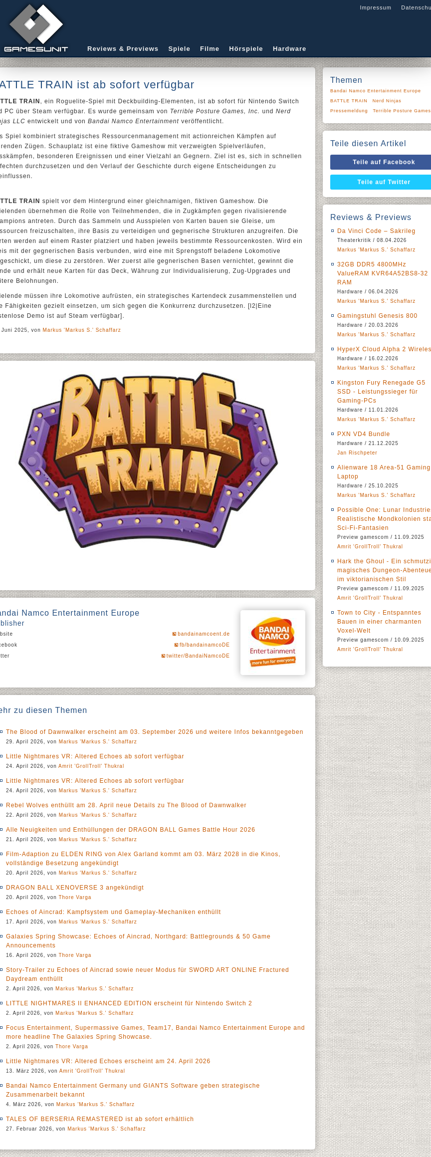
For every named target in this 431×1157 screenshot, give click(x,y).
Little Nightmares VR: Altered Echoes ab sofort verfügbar (95, 756)
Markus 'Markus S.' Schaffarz (82, 330)
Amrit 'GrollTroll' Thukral (91, 766)
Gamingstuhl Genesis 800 (377, 315)
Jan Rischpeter (357, 453)
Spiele (179, 48)
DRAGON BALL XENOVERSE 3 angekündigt (75, 887)
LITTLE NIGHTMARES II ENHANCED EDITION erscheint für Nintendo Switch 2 (129, 1003)
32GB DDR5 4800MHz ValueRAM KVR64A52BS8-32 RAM (382, 273)
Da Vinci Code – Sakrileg (376, 231)
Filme (209, 48)
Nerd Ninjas (387, 100)
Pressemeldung (349, 110)
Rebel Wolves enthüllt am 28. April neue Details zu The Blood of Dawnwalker (126, 805)
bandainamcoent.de (204, 634)
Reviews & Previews (123, 48)
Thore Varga (74, 897)
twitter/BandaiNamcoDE (198, 656)
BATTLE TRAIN (349, 100)
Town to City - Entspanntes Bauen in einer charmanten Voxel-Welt (379, 621)
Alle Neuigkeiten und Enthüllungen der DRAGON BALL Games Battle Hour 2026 (130, 829)
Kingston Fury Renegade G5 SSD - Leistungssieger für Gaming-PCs (381, 391)
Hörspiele (246, 48)
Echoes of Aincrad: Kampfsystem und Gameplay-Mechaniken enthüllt (113, 912)
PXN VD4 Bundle (363, 434)
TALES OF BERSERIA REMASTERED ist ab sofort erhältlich (100, 1119)
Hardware (289, 48)
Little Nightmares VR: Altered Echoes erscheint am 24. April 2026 (108, 1061)
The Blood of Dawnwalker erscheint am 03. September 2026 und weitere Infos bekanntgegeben (154, 731)
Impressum (375, 7)
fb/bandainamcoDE (205, 645)
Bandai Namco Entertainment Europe (375, 90)
